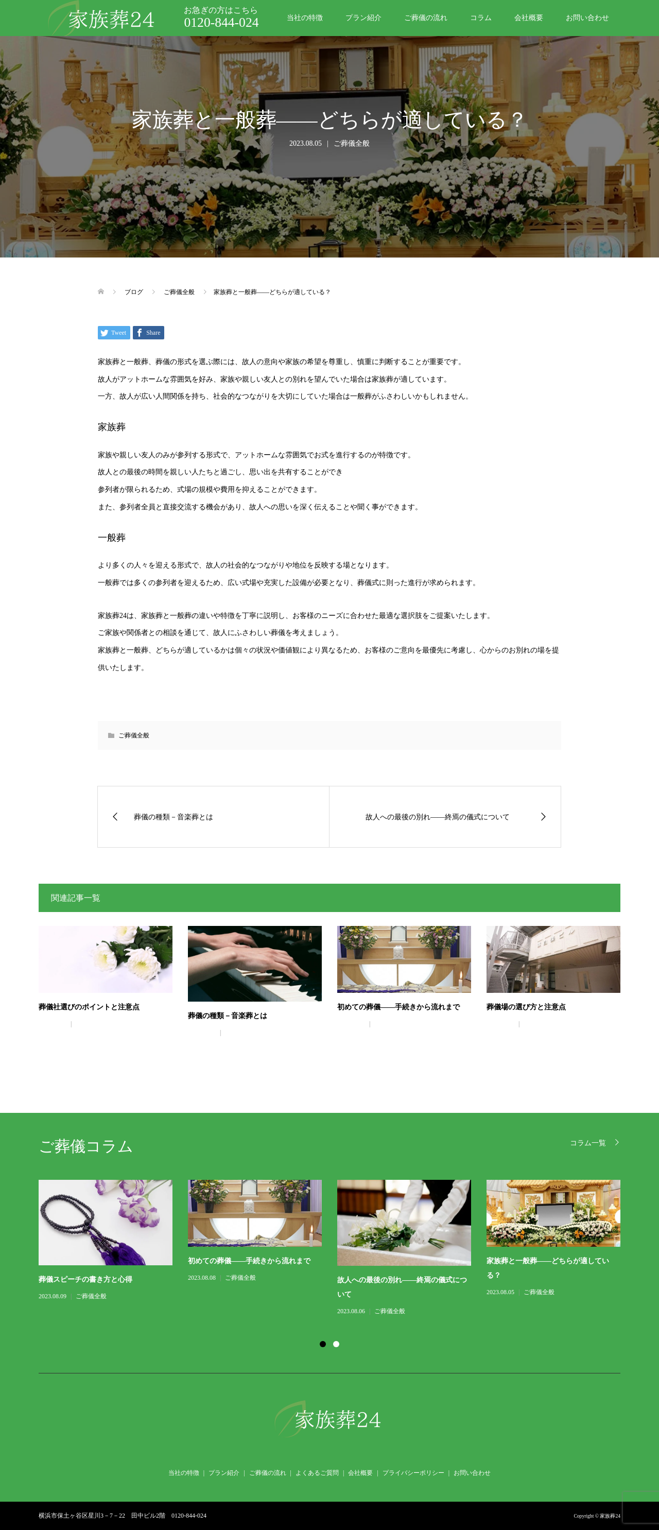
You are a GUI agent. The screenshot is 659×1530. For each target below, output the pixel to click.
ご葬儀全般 (352, 143)
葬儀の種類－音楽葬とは (227, 1016)
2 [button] (336, 1344)
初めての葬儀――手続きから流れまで (398, 1007)
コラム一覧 (588, 1143)
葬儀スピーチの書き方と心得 (85, 1279)
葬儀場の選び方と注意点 (526, 1007)
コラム (481, 18)
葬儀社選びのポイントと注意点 (89, 1007)
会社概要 (528, 18)
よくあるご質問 (317, 1472)
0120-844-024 (221, 22)
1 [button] (323, 1344)
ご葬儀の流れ (425, 18)
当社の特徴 (305, 18)
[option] (337, 1248)
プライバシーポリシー (413, 1472)
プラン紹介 (363, 18)
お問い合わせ (587, 18)
